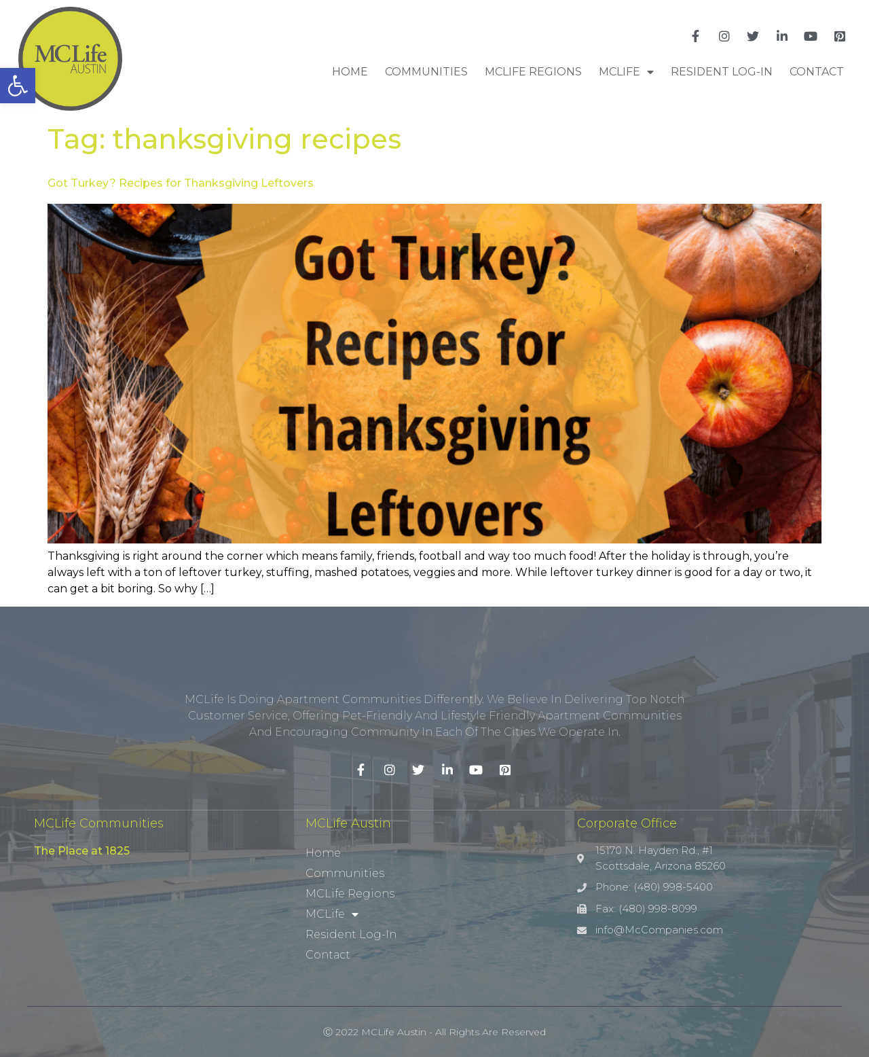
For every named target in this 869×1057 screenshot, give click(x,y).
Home (350, 71)
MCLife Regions (533, 71)
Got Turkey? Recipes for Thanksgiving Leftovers (181, 183)
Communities (426, 71)
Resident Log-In (722, 71)
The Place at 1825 (82, 850)
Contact (817, 71)
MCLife (626, 72)
